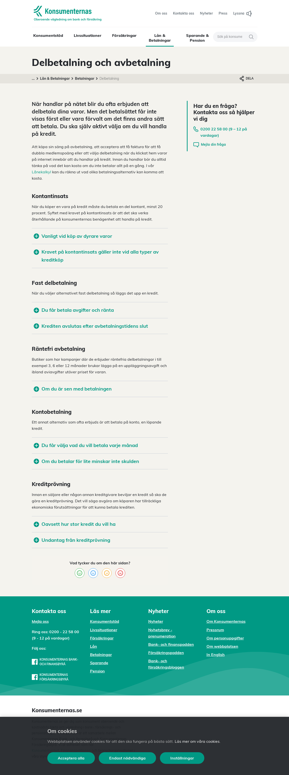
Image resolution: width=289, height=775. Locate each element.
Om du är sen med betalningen (73, 389)
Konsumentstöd (48, 35)
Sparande (99, 662)
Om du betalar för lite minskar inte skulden (86, 461)
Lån (93, 646)
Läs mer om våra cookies (197, 741)
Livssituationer (87, 35)
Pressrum (215, 629)
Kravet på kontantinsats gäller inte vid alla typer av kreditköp (96, 256)
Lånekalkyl (41, 171)
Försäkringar (124, 35)
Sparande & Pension (197, 38)
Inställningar (182, 758)
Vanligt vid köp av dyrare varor (73, 236)
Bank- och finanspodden (171, 644)
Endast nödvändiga (127, 758)
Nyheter (155, 621)
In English (215, 654)
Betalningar (84, 78)
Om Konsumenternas (226, 621)
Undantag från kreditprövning (72, 540)
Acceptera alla (71, 758)
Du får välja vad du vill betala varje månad (86, 445)
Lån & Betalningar (160, 38)
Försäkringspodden (166, 652)
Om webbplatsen (222, 646)
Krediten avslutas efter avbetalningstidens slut (91, 326)
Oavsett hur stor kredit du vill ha (75, 524)
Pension (97, 671)
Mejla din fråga (209, 144)
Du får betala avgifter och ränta (74, 310)
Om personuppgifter (225, 638)
